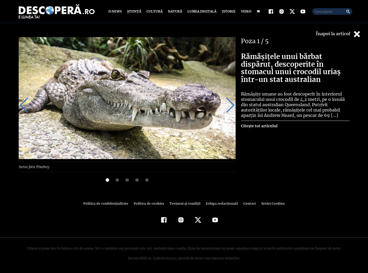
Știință (134, 11)
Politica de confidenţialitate (108, 203)
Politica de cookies (149, 203)
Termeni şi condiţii (184, 203)
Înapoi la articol (338, 34)
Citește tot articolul (259, 126)
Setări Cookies (270, 203)
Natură (174, 11)
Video (245, 11)
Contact (248, 203)
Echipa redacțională (220, 203)
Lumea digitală (201, 11)
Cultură (154, 11)
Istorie (228, 11)
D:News (115, 11)
